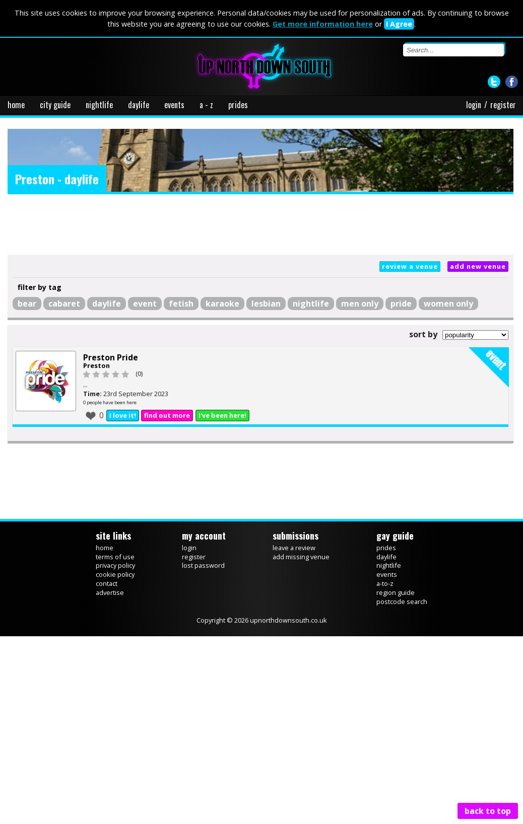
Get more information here (323, 24)
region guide (395, 592)
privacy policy (115, 565)
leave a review (294, 547)
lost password (203, 565)
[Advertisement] (260, 224)
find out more (167, 415)
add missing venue (301, 556)
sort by (423, 334)
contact (106, 583)
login (473, 105)
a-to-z (385, 583)
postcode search (401, 601)
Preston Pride (110, 357)
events (174, 105)
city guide (55, 105)
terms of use (115, 556)
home (16, 105)
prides (238, 105)
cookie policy (115, 574)
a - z (206, 105)
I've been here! (222, 415)
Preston (96, 365)
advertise (110, 592)
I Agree (399, 24)
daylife (138, 105)
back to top (488, 810)
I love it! (122, 415)
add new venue (478, 266)
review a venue (410, 266)
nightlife (99, 105)
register (503, 105)
